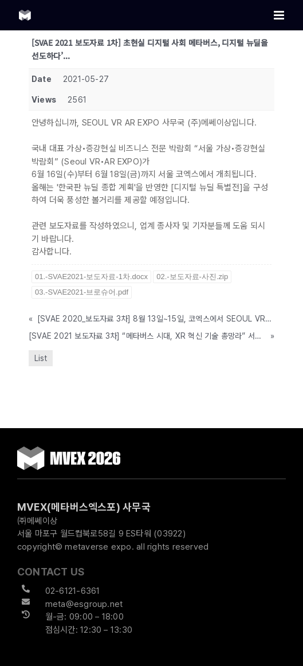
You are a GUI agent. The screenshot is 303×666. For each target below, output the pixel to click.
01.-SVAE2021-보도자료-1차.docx (91, 276)
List (40, 358)
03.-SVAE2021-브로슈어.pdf (81, 292)
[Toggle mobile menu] (280, 15)
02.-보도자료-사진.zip (192, 276)
